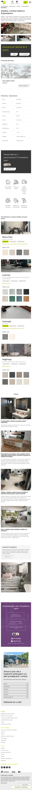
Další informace (4, 782)
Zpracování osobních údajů (7, 736)
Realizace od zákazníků (6, 758)
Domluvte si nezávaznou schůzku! (9, 730)
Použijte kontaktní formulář (16, 621)
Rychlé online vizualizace (6, 715)
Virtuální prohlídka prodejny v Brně (9, 717)
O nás (2, 746)
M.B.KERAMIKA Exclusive (7, 720)
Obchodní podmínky (6, 752)
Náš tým (3, 748)
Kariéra (2, 756)
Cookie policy (4, 738)
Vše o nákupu (5, 727)
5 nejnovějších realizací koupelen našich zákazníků (13, 421)
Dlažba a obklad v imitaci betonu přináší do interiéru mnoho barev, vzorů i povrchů (14, 493)
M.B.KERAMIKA (4, 6)
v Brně (16, 627)
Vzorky (2, 722)
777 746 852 (16, 638)
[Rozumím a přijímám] (21, 787)
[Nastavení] (25, 785)
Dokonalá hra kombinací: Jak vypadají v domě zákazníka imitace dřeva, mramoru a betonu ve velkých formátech (15, 455)
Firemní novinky (5, 750)
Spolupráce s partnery (6, 724)
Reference (3, 760)
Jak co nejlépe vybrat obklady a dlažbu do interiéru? (14, 530)
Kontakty (3, 742)
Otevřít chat (16, 641)
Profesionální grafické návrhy (8, 713)
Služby (3, 711)
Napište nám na (16, 615)
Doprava (3, 732)
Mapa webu (3, 740)
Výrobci (3, 754)
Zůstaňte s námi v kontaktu (9, 764)
